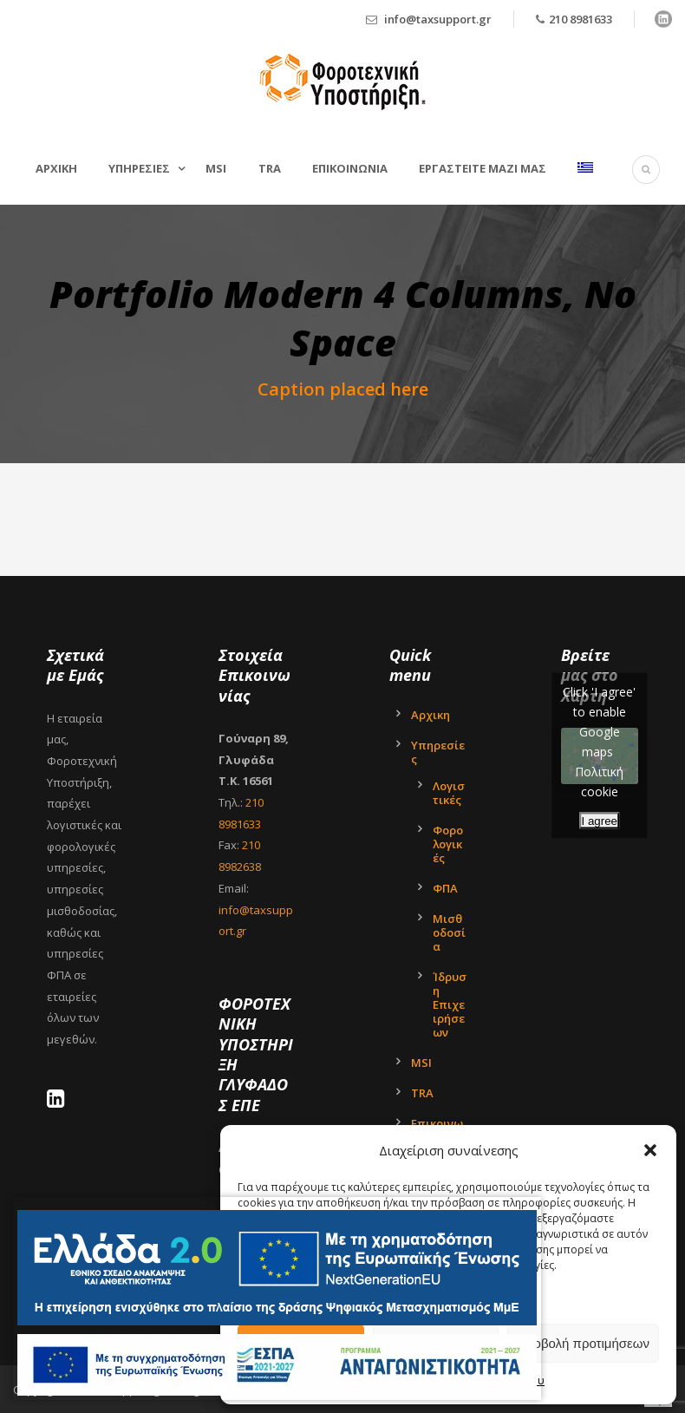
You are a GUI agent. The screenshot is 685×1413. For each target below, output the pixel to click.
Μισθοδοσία (449, 932)
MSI (216, 168)
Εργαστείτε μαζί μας (482, 168)
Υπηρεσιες (139, 168)
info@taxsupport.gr (438, 19)
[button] (650, 1150)
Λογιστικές (449, 793)
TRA (269, 168)
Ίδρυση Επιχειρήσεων (449, 1004)
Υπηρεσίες (438, 752)
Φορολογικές (448, 844)
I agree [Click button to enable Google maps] (600, 821)
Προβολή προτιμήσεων (583, 1343)
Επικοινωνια (350, 168)
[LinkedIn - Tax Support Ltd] (60, 1101)
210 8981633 (580, 19)
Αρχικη (56, 168)
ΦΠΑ (445, 888)
